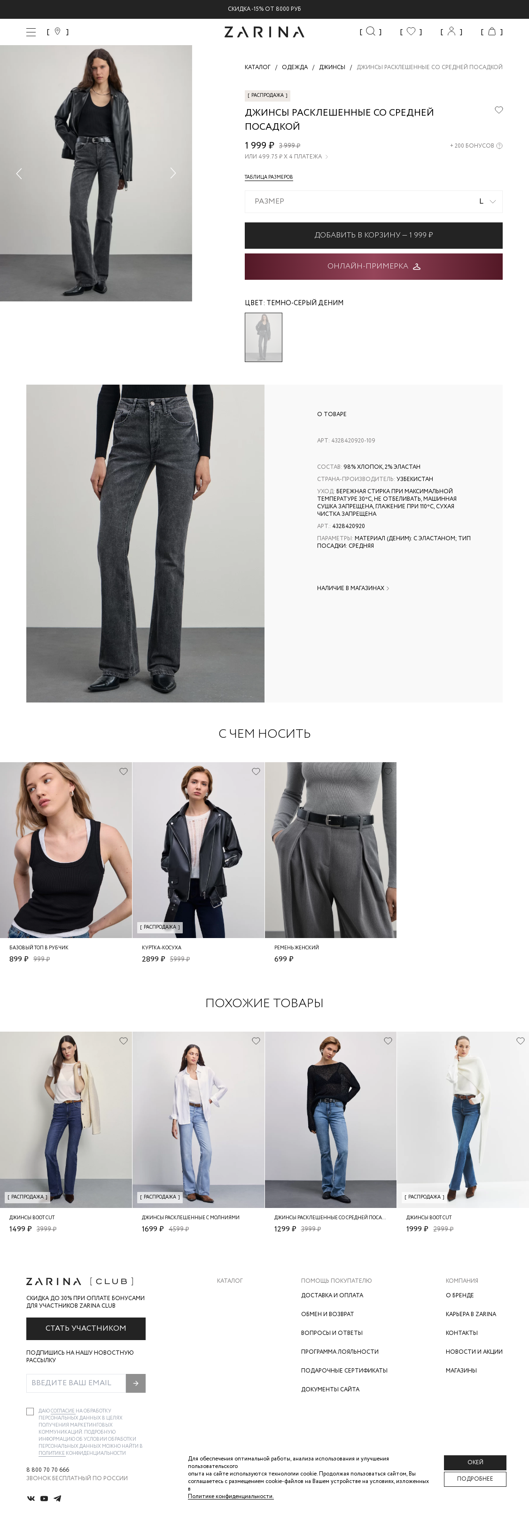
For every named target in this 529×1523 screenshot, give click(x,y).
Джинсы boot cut (31, 1218)
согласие (63, 1411)
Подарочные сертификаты (344, 1371)
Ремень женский (296, 948)
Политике (52, 1453)
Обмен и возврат (327, 1314)
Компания (462, 1281)
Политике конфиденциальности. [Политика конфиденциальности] (231, 1496)
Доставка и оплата (332, 1296)
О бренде (460, 1296)
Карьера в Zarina (471, 1314)
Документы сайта (330, 1390)
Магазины (461, 1371)
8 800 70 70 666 (47, 1470)
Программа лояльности (340, 1352)
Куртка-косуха (161, 948)
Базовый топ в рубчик (39, 948)
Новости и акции (474, 1352)
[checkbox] (30, 1411)
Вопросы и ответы (332, 1333)
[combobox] (374, 201)
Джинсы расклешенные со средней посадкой (335, 1218)
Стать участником (86, 1328)
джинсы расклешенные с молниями (191, 1218)
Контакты (462, 1333)
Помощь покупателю (336, 1281)
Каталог (230, 1281)
